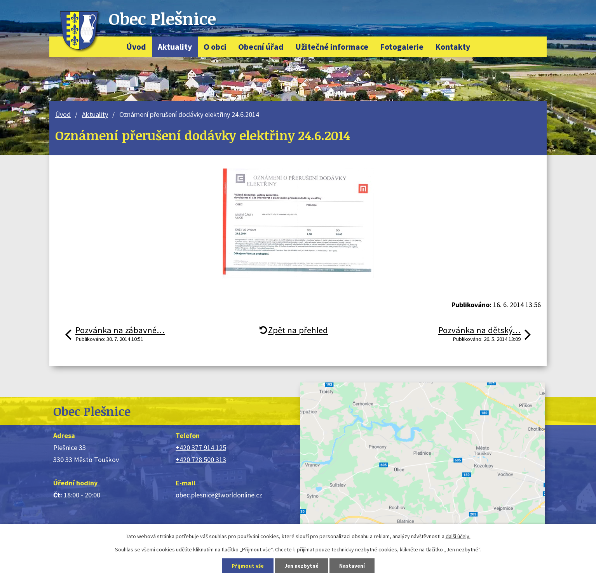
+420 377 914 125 (201, 447)
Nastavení (352, 565)
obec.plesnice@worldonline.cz (219, 494)
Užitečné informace (331, 47)
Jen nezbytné (301, 565)
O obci (215, 47)
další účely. (458, 536)
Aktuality (175, 47)
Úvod (136, 47)
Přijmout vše (248, 565)
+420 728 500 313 (201, 459)
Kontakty (452, 47)
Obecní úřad (261, 47)
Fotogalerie (401, 47)
